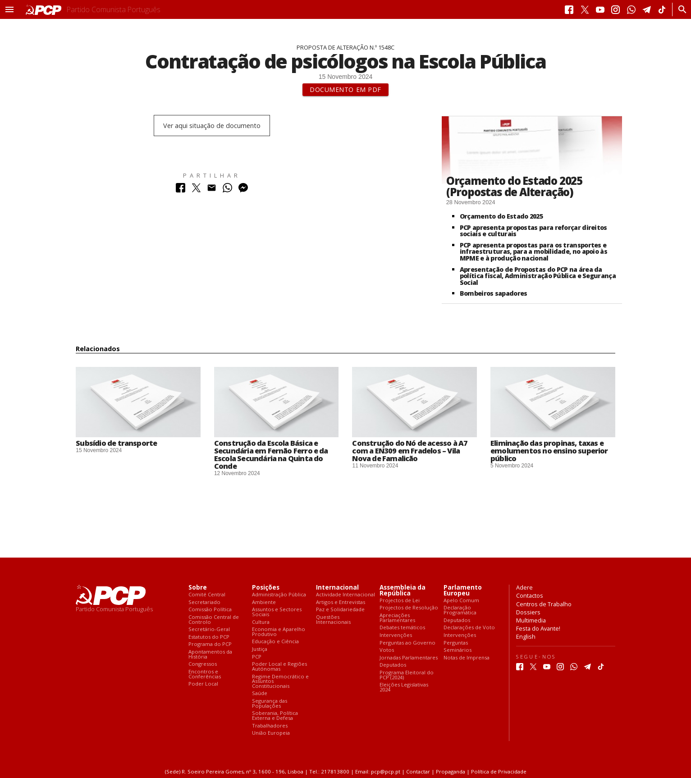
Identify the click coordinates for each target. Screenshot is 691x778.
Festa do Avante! (538, 628)
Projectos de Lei (400, 600)
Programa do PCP (210, 644)
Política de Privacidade (498, 771)
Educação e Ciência (275, 641)
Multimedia (531, 620)
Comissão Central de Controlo (213, 619)
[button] (9, 9)
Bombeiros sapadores (493, 293)
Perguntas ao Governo (407, 643)
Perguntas (456, 643)
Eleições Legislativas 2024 (404, 687)
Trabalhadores (270, 725)
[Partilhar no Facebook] (180, 190)
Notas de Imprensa (467, 657)
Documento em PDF (345, 89)
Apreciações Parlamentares (397, 617)
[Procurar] (680, 9)
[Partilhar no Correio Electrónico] (211, 190)
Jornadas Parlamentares (409, 657)
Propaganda (450, 771)
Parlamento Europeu (463, 590)
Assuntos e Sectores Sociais (277, 612)
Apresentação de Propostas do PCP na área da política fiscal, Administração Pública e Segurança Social (538, 276)
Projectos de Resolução (409, 607)
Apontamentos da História (210, 654)
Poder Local (203, 684)
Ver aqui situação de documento (212, 125)
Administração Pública (279, 594)
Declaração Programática (460, 610)
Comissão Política (210, 609)
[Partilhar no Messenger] (243, 190)
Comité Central (206, 594)
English (525, 636)
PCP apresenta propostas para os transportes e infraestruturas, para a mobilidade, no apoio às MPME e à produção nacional (533, 251)
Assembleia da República (403, 590)
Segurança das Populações (269, 703)
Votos (387, 650)
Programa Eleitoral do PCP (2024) (407, 675)
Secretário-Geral (209, 629)
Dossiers (528, 612)
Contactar (418, 771)
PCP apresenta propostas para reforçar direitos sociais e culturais (533, 230)
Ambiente (264, 602)
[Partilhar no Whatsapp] (227, 190)
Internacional (337, 587)
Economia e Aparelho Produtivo (278, 631)
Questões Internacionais (333, 619)
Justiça (259, 649)
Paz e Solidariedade (340, 609)
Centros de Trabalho (544, 604)
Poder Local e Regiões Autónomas (279, 666)
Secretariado (204, 602)
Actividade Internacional (345, 594)
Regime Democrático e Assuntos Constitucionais (280, 681)
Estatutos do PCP (208, 637)
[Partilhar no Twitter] (196, 190)
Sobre (197, 587)
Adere (524, 587)
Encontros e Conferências (204, 674)
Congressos (202, 664)
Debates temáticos (402, 627)
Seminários (457, 650)
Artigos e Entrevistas (340, 602)
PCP (256, 656)
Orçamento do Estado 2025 (501, 216)
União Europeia (271, 733)
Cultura (261, 622)
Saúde (259, 693)
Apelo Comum (461, 600)
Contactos (529, 595)
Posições (265, 587)
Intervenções (396, 635)
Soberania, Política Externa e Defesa (275, 715)
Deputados (393, 665)
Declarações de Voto (469, 627)
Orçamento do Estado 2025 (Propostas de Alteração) (514, 186)
